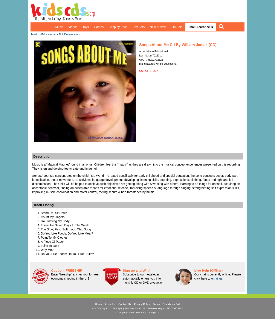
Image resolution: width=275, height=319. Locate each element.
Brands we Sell (171, 304)
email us (216, 278)
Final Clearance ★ (200, 27)
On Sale (177, 27)
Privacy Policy (142, 304)
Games (99, 27)
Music (59, 27)
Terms (156, 304)
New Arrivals (158, 27)
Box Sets (139, 27)
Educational (48, 34)
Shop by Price (118, 27)
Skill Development (69, 34)
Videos (73, 27)
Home (98, 304)
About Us (110, 304)
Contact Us (124, 304)
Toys (85, 27)
